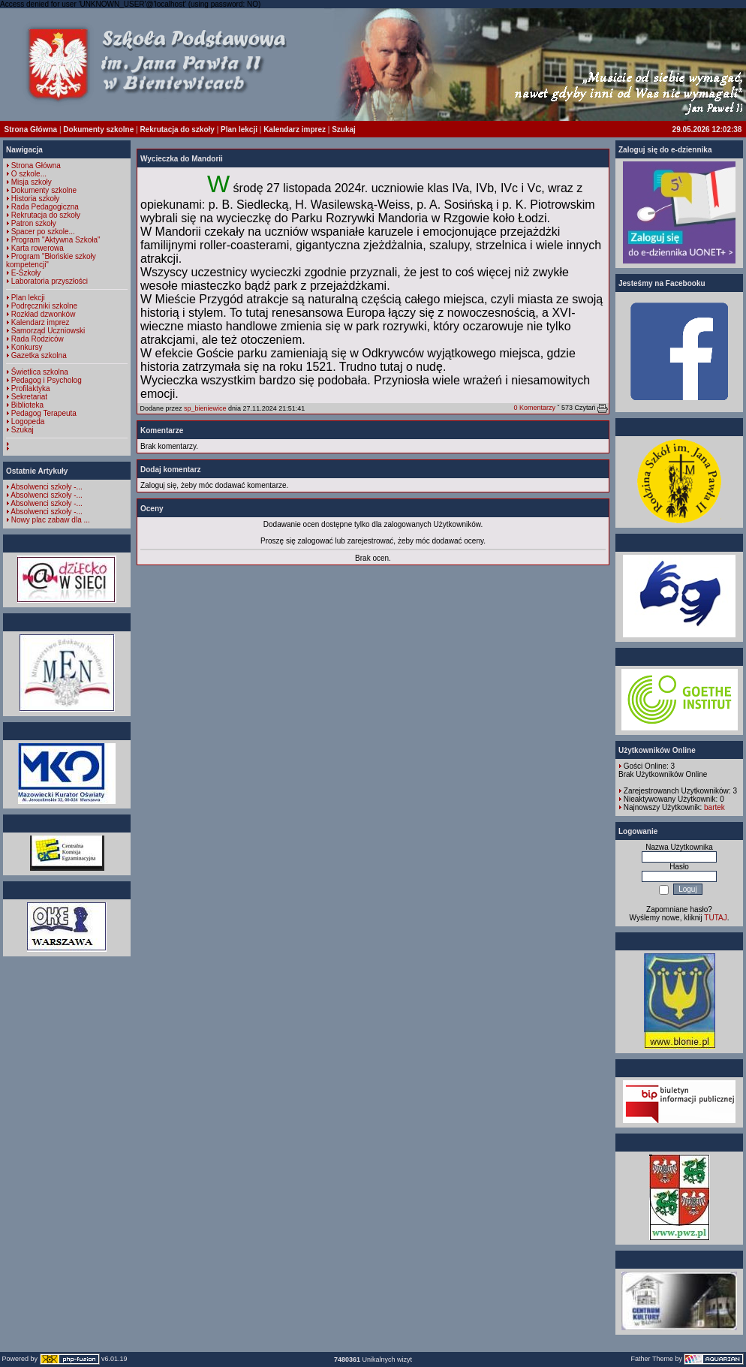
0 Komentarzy (534, 407)
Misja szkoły (31, 182)
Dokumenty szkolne (98, 129)
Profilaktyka (30, 388)
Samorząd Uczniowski (48, 331)
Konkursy (27, 347)
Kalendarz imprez (294, 129)
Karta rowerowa (37, 248)
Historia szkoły (35, 198)
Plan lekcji (239, 129)
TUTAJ (715, 918)
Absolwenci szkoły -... (47, 487)
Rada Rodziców (37, 339)
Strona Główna (31, 129)
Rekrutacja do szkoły (177, 129)
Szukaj (344, 129)
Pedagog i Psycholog (46, 380)
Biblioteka (27, 405)
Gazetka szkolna (39, 355)
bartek (714, 807)
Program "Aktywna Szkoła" (56, 240)
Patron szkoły (33, 223)
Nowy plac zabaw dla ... (50, 520)
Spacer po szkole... (43, 231)
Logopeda (28, 421)
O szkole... (29, 174)
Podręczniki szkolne (44, 306)
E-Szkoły (26, 273)
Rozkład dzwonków (43, 314)
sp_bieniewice (205, 408)
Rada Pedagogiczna (45, 207)
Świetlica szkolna (39, 372)
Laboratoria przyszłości (49, 281)
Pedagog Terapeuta (44, 413)
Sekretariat (29, 397)
